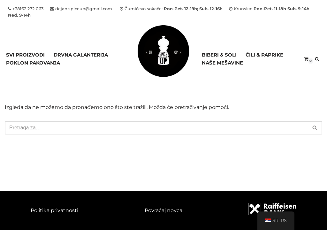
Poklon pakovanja (33, 63)
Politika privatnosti (54, 210)
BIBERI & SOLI (219, 55)
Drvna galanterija (81, 55)
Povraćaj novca (163, 210)
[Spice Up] (163, 59)
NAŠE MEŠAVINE (222, 63)
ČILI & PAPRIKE (264, 55)
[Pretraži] (317, 59)
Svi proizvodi (25, 55)
